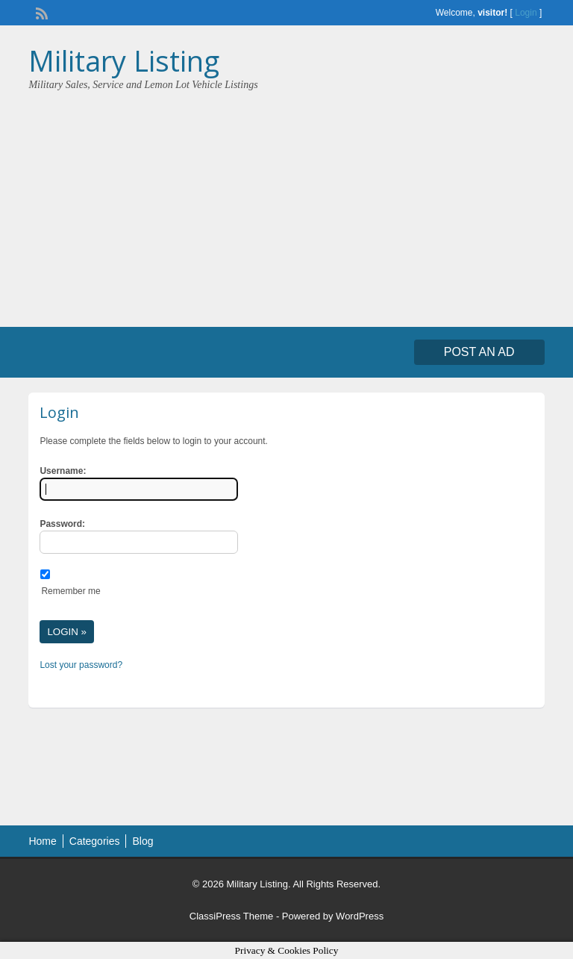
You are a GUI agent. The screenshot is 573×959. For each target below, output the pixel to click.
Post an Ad (479, 352)
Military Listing (123, 60)
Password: (62, 524)
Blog (142, 841)
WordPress (359, 916)
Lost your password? (81, 665)
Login (525, 12)
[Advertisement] (286, 203)
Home (42, 841)
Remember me (70, 591)
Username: (63, 471)
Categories (94, 841)
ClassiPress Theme (231, 916)
